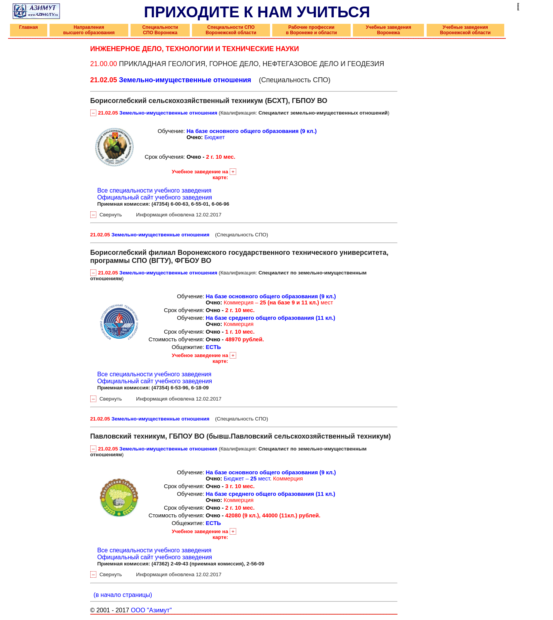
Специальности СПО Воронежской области (230, 30)
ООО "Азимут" (151, 610)
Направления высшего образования (89, 30)
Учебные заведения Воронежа (388, 30)
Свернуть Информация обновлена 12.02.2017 (156, 215)
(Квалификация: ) (239, 113)
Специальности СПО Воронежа (160, 30)
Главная (28, 27)
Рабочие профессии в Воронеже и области (311, 30)
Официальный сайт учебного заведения (154, 197)
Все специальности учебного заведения (154, 190)
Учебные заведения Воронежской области (465, 30)
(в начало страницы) (121, 595)
